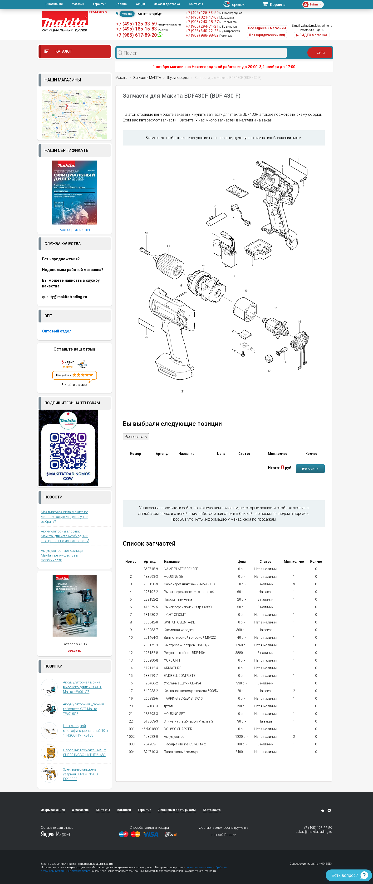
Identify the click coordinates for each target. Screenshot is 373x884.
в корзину (310, 468)
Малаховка (226, 17)
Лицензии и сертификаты (177, 810)
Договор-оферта (81, 871)
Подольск (225, 35)
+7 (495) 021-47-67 (202, 17)
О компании (54, 4)
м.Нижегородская (230, 13)
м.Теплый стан (228, 22)
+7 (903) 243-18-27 (202, 22)
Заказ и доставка (167, 4)
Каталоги (124, 810)
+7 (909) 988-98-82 (202, 35)
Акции (140, 4)
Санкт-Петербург (150, 13)
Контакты (196, 4)
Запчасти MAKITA (147, 78)
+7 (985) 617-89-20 (136, 35)
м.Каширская (228, 26)
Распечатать (136, 436)
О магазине (80, 810)
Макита (121, 78)
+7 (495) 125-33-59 (136, 24)
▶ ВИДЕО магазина (311, 35)
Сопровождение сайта (304, 863)
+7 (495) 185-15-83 (136, 29)
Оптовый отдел (56, 331)
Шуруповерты (178, 78)
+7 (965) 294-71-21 (202, 26)
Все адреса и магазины (267, 28)
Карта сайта (212, 810)
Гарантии (99, 4)
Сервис (121, 4)
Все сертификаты (74, 229)
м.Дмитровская (229, 31)
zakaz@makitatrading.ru (316, 25)
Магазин (78, 4)
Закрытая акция (53, 810)
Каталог (58, 51)
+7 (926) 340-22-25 (202, 31)
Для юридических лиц (267, 35)
